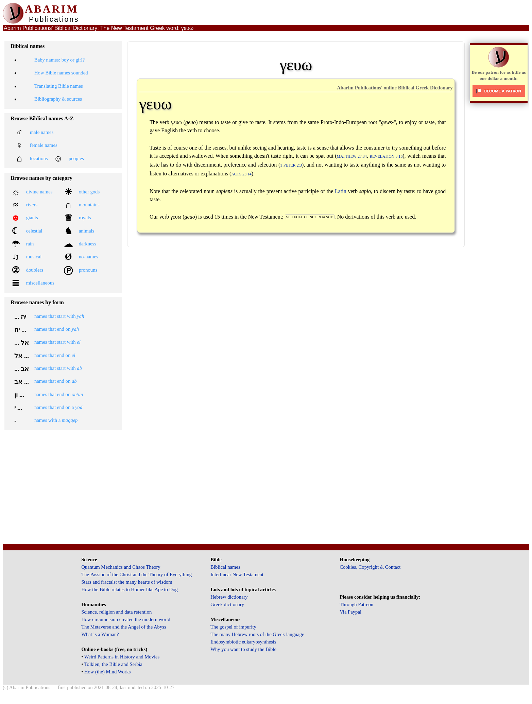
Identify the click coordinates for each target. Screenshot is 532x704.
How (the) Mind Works (107, 671)
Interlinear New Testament (236, 574)
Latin (340, 191)
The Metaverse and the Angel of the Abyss (123, 627)
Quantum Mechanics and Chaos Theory (120, 567)
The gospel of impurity (233, 627)
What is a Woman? (100, 634)
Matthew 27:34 (352, 156)
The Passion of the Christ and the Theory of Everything (136, 574)
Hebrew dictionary (228, 597)
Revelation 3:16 (386, 156)
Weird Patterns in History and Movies (121, 656)
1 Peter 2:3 (291, 165)
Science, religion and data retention (116, 612)
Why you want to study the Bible (243, 649)
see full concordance (309, 217)
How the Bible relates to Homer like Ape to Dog (129, 589)
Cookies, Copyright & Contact (370, 567)
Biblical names (225, 567)
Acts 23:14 (241, 174)
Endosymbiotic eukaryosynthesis (243, 642)
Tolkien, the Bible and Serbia (113, 664)
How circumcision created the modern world (125, 619)
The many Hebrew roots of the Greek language (257, 634)
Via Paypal (350, 612)
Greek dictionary (227, 604)
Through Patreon (356, 604)
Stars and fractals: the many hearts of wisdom (126, 582)
